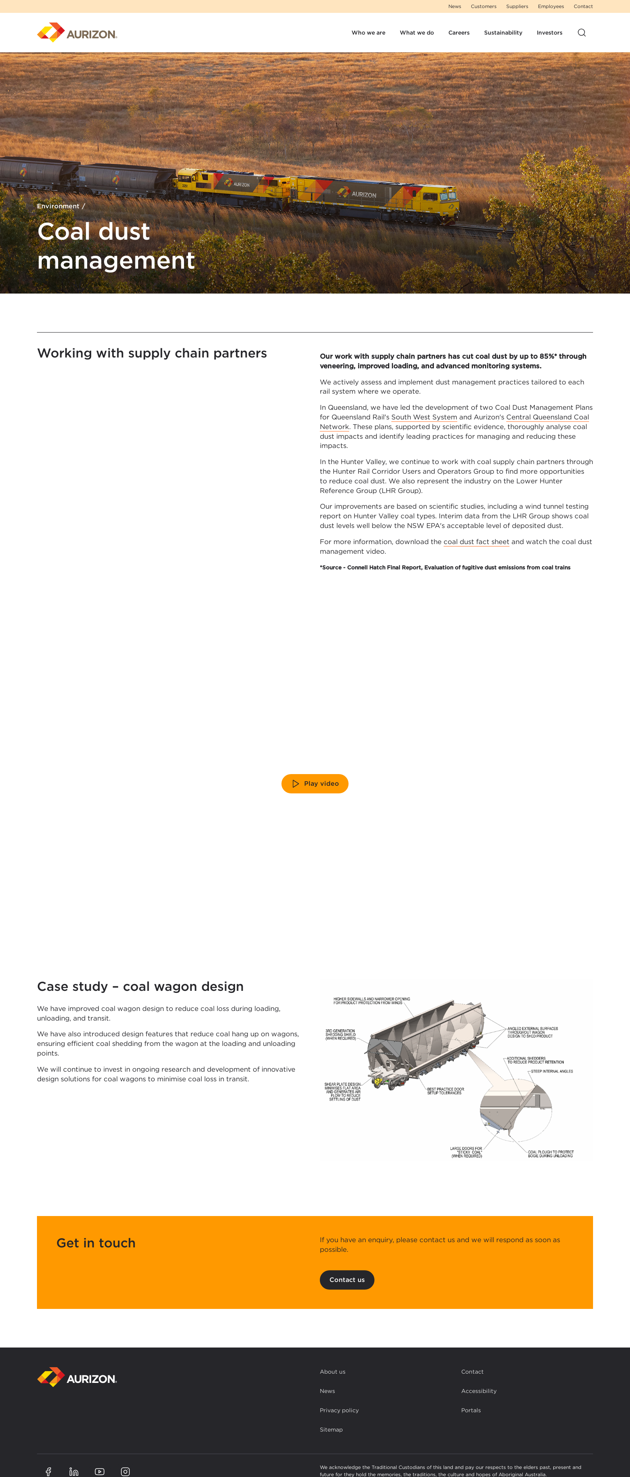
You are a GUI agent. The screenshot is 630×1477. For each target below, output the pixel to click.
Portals (471, 1410)
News (454, 6)
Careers (459, 32)
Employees (551, 6)
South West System (424, 417)
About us (333, 1371)
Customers (484, 6)
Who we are (368, 32)
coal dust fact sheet (476, 542)
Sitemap (331, 1429)
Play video (315, 784)
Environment (58, 206)
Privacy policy (339, 1410)
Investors (549, 32)
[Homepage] (77, 33)
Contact (583, 6)
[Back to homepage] (77, 1377)
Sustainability (503, 32)
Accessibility (479, 1391)
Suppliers (517, 6)
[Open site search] (582, 33)
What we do (417, 32)
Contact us (347, 1280)
